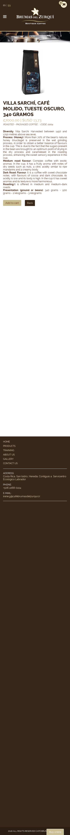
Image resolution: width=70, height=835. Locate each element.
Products (9, 446)
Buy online (55, 832)
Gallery (8, 459)
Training (8, 450)
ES (4, 5)
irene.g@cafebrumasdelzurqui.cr (21, 496)
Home (6, 441)
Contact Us (10, 463)
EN (9, 5)
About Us (9, 454)
